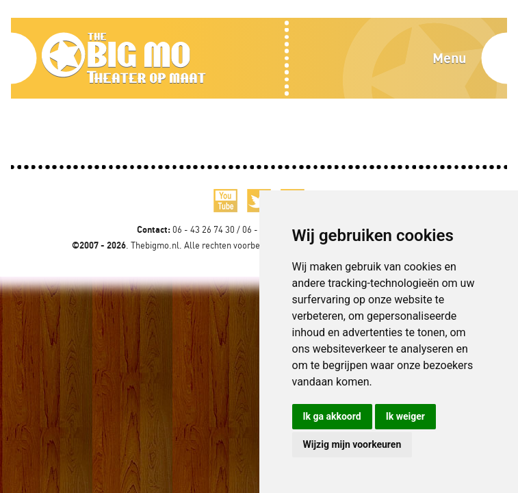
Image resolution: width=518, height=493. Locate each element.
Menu (449, 57)
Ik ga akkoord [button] (332, 416)
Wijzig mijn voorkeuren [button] (352, 444)
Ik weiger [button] (405, 416)
